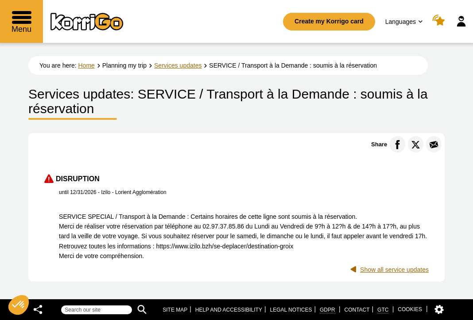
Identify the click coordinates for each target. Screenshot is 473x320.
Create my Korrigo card (329, 21)
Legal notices (291, 310)
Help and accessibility (228, 310)
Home (86, 65)
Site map (175, 310)
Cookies (410, 309)
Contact (356, 310)
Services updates (178, 65)
